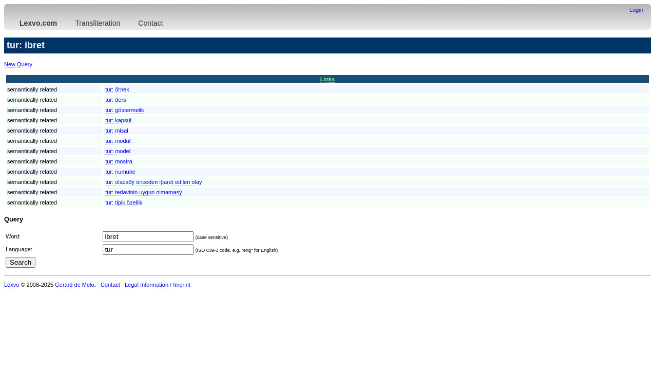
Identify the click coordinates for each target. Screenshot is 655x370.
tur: (117, 89)
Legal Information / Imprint (157, 285)
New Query (18, 64)
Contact (150, 23)
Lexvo (11, 285)
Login (636, 10)
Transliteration (97, 23)
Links (327, 79)
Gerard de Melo (74, 285)
